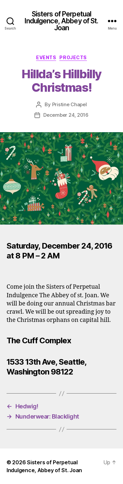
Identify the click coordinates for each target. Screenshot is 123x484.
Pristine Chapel (69, 104)
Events (46, 57)
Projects (73, 57)
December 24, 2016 (66, 115)
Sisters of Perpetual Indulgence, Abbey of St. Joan (61, 21)
